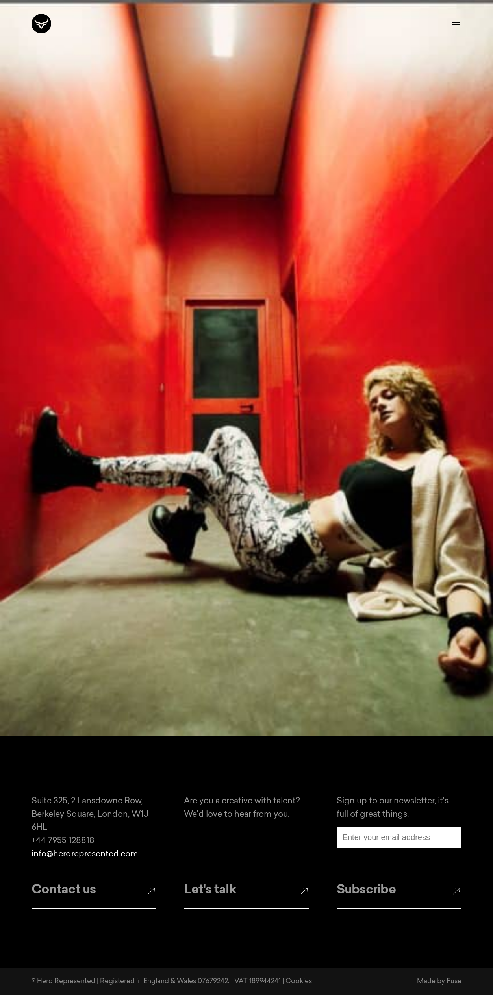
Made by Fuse (439, 981)
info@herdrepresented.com (85, 854)
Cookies (298, 981)
